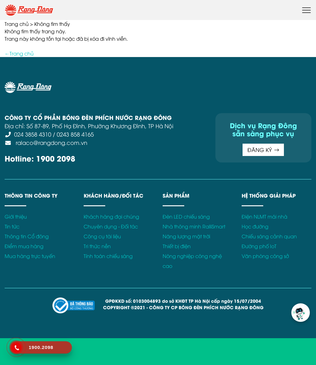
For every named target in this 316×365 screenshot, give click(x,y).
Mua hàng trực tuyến (30, 255)
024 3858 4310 (32, 134)
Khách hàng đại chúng (111, 216)
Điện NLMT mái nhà (264, 216)
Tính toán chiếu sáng (108, 255)
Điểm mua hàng (24, 246)
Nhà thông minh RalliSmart (194, 226)
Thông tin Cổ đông (27, 236)
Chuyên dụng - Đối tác (111, 226)
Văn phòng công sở (265, 255)
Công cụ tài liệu (102, 236)
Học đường (255, 226)
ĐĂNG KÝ (263, 149)
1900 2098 (55, 158)
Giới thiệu (16, 216)
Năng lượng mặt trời (186, 236)
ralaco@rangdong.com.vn (50, 142)
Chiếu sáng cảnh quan (269, 236)
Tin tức (12, 226)
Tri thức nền (97, 246)
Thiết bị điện (177, 246)
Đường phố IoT (259, 246)
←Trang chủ (19, 53)
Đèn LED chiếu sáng (186, 216)
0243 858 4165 (75, 134)
